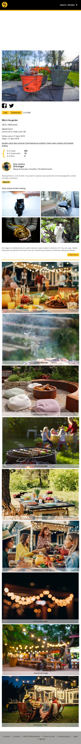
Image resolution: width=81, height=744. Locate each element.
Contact (6, 736)
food (27, 143)
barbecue (34, 143)
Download (15, 112)
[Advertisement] (40, 31)
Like (5, 112)
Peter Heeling (19, 164)
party (11, 143)
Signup (42, 739)
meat (49, 143)
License (16, 736)
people (70, 143)
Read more (73, 255)
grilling (5, 145)
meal (54, 143)
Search (63, 5)
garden (5, 143)
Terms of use (49, 736)
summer (21, 143)
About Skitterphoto (31, 736)
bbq (15, 143)
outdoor (42, 143)
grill (65, 143)
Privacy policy (64, 736)
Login (75, 736)
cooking (59, 143)
